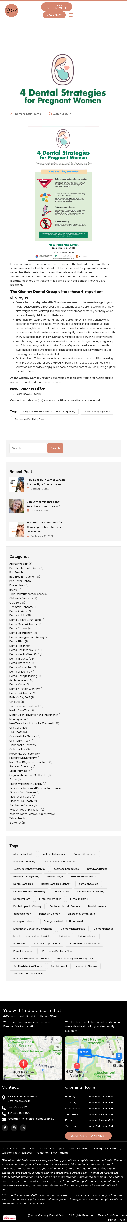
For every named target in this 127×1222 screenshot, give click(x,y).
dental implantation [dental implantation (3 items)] (50, 898)
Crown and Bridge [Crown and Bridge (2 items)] (97, 869)
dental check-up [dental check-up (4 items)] (88, 884)
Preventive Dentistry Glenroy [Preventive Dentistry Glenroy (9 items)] (59, 951)
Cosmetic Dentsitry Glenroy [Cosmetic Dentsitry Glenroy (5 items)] (29, 869)
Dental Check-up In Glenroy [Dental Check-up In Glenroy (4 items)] (29, 891)
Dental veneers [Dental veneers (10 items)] (97, 906)
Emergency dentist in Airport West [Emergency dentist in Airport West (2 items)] (63, 921)
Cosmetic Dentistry (21, 607)
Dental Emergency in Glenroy (26, 637)
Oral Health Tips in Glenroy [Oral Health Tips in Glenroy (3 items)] (84, 943)
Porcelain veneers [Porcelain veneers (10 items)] (23, 951)
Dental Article (17, 615)
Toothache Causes (21, 805)
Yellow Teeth (17, 818)
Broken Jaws (17, 585)
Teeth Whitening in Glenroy (25, 784)
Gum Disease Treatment (24, 706)
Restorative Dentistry (22, 758)
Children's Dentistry (21, 598)
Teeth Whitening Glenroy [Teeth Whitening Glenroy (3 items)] (27, 966)
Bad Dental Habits (20, 581)
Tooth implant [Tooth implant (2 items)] (59, 966)
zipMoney (15, 822)
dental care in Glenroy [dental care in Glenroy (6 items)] (84, 876)
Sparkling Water (19, 771)
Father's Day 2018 (19, 697)
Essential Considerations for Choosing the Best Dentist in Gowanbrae (44, 527)
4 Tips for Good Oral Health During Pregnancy (49, 411)
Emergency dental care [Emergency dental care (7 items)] (81, 913)
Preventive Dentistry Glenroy (31, 419)
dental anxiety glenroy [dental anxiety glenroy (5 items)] (26, 876)
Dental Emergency (20, 633)
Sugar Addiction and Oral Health (28, 775)
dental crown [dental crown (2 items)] (61, 891)
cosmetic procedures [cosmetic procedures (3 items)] (66, 869)
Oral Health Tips (19, 740)
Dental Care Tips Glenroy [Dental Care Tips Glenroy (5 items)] (55, 884)
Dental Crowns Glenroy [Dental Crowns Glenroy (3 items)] (90, 891)
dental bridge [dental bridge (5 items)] (55, 876)
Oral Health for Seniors (23, 736)
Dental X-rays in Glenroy (24, 689)
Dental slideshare (20, 671)
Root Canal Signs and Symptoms (29, 762)
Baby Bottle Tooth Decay (24, 568)
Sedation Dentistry (20, 766)
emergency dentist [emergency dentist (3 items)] (24, 921)
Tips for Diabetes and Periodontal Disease (35, 788)
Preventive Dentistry (21, 753)
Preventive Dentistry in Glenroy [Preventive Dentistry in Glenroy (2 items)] (31, 958)
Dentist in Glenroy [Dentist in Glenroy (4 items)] (49, 913)
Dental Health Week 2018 (24, 654)
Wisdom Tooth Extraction (24, 809)
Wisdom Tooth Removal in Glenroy (30, 814)
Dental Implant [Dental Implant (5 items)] (21, 898)
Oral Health (16, 732)
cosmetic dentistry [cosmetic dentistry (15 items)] (24, 861)
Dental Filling (16, 641)
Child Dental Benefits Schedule (28, 594)
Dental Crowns (18, 628)
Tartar (13, 779)
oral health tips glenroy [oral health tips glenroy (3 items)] (47, 943)
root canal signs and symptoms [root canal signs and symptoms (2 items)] (75, 958)
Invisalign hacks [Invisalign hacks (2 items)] (87, 936)
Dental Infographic (20, 667)
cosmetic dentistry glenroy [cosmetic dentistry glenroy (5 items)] (59, 861)
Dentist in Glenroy (20, 693)
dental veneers (18, 680)
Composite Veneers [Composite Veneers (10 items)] (84, 854)
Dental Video (17, 684)
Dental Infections (19, 663)
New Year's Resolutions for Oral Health (32, 723)
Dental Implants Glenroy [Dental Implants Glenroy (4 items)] (27, 906)
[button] (70, 15)
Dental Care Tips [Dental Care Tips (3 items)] (23, 884)
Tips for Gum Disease (22, 792)
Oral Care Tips (18, 727)
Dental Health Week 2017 (24, 650)
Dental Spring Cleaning (23, 676)
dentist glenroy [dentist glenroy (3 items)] (22, 913)
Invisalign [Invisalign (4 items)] (64, 936)
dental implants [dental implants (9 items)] (79, 898)
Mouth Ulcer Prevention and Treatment (33, 715)
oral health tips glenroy (97, 411)
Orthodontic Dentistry (22, 745)
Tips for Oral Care (20, 796)
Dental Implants (18, 658)
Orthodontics (17, 749)
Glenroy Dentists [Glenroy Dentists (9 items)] (103, 928)
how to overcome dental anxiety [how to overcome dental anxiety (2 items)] (32, 936)
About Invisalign (18, 564)
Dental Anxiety (18, 611)
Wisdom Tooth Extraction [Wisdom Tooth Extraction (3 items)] (28, 973)
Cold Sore (15, 602)
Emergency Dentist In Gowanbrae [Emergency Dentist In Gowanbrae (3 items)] (32, 928)
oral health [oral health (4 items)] (19, 943)
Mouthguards (17, 719)
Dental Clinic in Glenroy (23, 624)
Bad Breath (16, 572)
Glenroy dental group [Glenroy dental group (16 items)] (73, 928)
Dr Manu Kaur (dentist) (26, 113)
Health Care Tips (19, 710)
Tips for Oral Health (21, 801)
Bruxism (14, 589)
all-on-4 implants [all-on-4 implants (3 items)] (23, 854)
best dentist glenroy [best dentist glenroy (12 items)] (53, 854)
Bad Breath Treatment (22, 576)
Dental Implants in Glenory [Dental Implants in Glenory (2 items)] (65, 906)
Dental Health (17, 645)
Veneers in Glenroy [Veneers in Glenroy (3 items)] (86, 966)
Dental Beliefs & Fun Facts (25, 620)
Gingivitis (14, 702)
